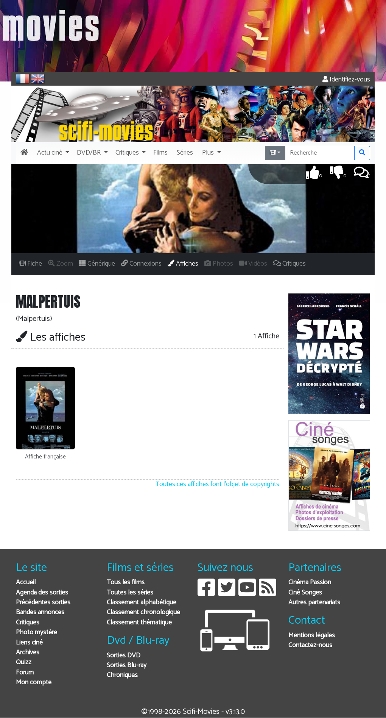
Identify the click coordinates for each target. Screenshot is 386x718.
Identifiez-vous (346, 79)
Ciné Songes (305, 592)
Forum (25, 672)
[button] (52, 153)
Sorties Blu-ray (126, 665)
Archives (27, 652)
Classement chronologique (143, 612)
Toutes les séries (130, 592)
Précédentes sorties (43, 602)
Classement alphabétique (141, 602)
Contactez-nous (310, 645)
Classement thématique (139, 622)
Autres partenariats (314, 602)
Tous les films (126, 582)
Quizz (23, 662)
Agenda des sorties (42, 592)
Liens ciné (29, 642)
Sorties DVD (123, 655)
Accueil (26, 582)
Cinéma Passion (309, 582)
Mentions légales (311, 635)
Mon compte (33, 682)
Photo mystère (36, 632)
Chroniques (122, 675)
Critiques (27, 622)
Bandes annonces (40, 612)
